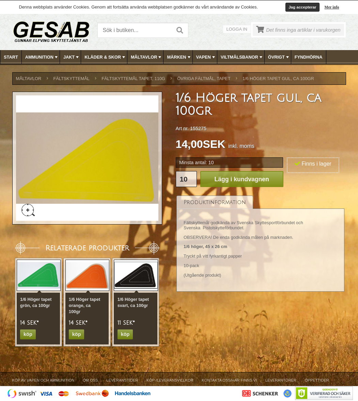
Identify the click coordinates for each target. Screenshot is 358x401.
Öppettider (317, 380)
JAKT (71, 57)
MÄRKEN (179, 57)
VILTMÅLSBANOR (242, 57)
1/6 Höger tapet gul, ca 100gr (278, 78)
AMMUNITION (42, 57)
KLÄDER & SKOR (105, 57)
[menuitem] (11, 57)
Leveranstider (122, 380)
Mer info (332, 7)
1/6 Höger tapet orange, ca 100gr (84, 305)
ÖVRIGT (279, 57)
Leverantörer (280, 380)
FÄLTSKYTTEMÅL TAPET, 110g (133, 78)
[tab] (214, 202)
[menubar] (179, 57)
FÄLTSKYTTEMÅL (71, 78)
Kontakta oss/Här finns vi (229, 380)
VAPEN (206, 57)
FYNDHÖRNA (309, 57)
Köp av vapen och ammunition (43, 380)
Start (11, 57)
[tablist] (260, 243)
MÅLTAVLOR (146, 57)
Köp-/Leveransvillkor (169, 380)
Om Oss (90, 380)
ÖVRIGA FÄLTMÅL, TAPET (203, 78)
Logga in (237, 29)
